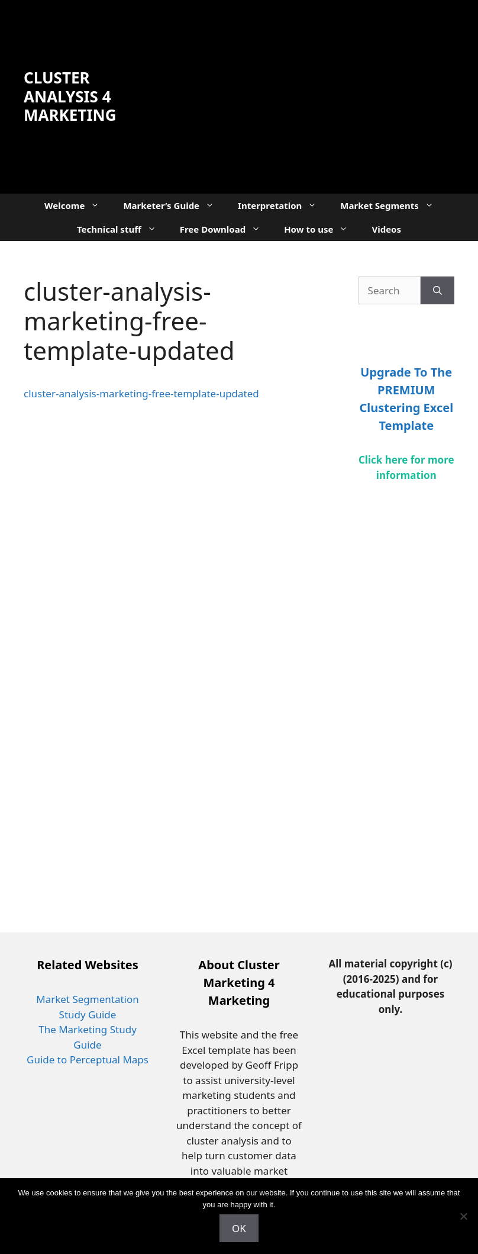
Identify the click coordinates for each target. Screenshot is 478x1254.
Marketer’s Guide (174, 205)
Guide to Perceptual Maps (87, 1059)
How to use (322, 229)
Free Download (226, 229)
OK (239, 1228)
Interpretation (283, 205)
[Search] (437, 290)
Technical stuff (122, 229)
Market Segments (392, 205)
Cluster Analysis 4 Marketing (70, 96)
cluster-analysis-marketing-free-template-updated (141, 393)
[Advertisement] (296, 95)
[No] (463, 1216)
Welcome (77, 205)
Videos (386, 229)
